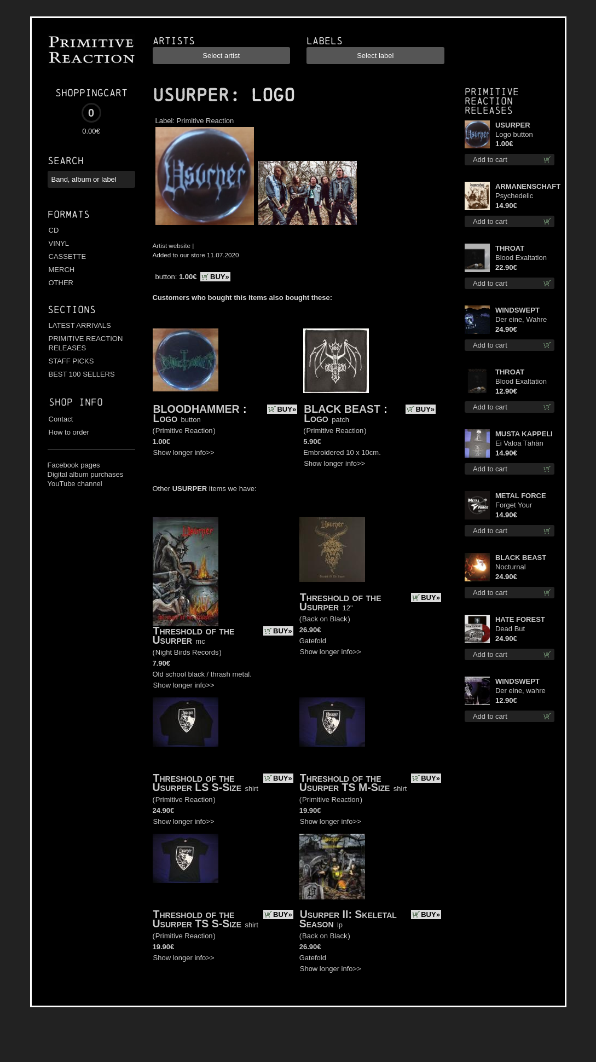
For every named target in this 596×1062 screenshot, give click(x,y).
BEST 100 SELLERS (82, 374)
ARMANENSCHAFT (524, 186)
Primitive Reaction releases (492, 101)
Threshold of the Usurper (194, 635)
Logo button (514, 134)
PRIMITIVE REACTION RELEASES (86, 343)
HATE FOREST (520, 619)
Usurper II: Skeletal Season (348, 919)
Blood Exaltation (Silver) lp (521, 258)
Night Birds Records (187, 652)
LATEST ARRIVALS (80, 325)
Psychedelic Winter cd (514, 196)
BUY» (219, 277)
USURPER (191, 95)
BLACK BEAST (342, 409)
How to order (69, 432)
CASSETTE (67, 256)
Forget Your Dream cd (513, 505)
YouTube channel (75, 484)
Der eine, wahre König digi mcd (520, 691)
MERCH (62, 270)
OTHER (61, 283)
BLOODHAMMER (196, 409)
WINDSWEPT (517, 310)
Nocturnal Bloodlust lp (513, 567)
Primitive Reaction (205, 121)
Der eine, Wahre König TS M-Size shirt (521, 320)
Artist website (172, 245)
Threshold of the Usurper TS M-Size (344, 782)
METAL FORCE (520, 496)
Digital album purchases (86, 474)
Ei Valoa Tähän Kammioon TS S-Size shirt (522, 443)
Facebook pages (74, 465)
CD (54, 230)
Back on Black (324, 619)
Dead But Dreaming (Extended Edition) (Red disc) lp (524, 629)
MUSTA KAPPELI (524, 434)
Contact (61, 419)
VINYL (59, 243)
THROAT (509, 248)
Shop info (76, 402)
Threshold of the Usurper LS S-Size (197, 782)
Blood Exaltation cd (521, 381)
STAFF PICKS (71, 361)
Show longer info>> (184, 452)
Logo (165, 418)
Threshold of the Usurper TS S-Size (197, 919)
